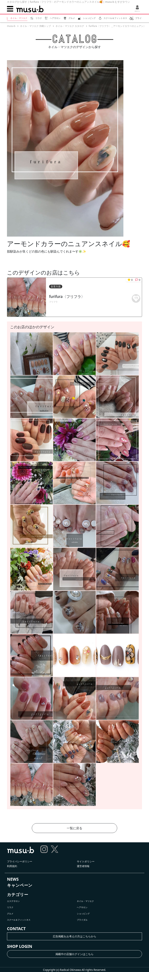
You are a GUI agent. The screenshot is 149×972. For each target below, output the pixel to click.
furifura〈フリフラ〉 (67, 296)
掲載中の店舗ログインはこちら (74, 954)
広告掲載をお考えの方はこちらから (74, 936)
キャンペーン (19, 885)
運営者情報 (83, 866)
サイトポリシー (85, 861)
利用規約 (12, 866)
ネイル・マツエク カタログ (69, 26)
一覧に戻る (74, 828)
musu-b (11, 26)
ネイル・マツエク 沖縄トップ (35, 26)
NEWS (13, 879)
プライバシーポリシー (19, 861)
